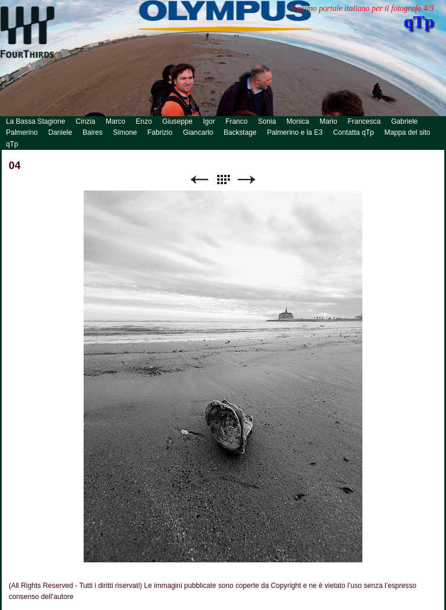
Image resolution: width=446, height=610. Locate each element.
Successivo (247, 180)
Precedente (199, 180)
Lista (223, 180)
